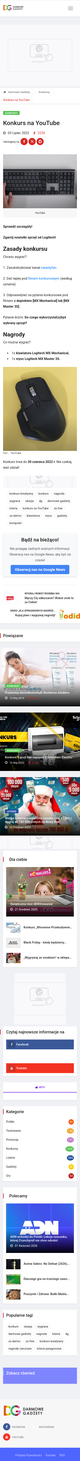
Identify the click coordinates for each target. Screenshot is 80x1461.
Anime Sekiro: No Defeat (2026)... (47, 1264)
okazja (29, 501)
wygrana (14, 501)
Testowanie (13, 1130)
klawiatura (33, 515)
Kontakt (51, 1455)
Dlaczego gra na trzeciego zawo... (47, 1279)
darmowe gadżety (58, 501)
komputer (15, 523)
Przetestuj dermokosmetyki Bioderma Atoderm (37, 693)
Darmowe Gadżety (16, 92)
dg (40, 501)
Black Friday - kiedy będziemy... (45, 942)
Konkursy (44, 92)
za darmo (15, 515)
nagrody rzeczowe (20, 1348)
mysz (48, 515)
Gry (8, 1175)
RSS (62, 1455)
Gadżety (11, 1166)
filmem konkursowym (43, 278)
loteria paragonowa (49, 1348)
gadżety (62, 515)
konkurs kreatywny (21, 493)
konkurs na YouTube (36, 508)
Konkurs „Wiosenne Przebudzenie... (48, 927)
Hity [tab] (40, 1087)
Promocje (12, 1139)
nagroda (59, 493)
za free (58, 508)
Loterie (11, 811)
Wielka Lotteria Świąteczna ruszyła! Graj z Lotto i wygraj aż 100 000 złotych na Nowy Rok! (38, 820)
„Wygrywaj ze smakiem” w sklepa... (48, 957)
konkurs (43, 493)
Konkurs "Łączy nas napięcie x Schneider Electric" (39, 757)
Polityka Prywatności (28, 1455)
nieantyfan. (49, 268)
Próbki (10, 1121)
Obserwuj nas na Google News (40, 569)
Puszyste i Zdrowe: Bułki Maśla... (46, 1294)
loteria (13, 508)
